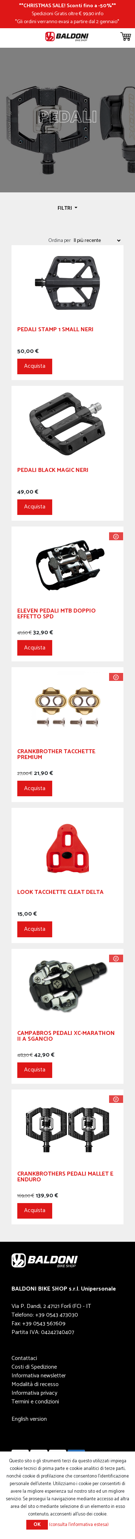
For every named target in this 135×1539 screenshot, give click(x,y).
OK (37, 1525)
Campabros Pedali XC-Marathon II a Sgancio (66, 1037)
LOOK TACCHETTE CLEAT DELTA (60, 893)
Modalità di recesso (35, 1384)
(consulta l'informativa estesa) (79, 1524)
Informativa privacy (34, 1393)
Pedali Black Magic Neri (53, 471)
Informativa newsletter (39, 1376)
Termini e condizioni (35, 1402)
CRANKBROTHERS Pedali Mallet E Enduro (65, 1178)
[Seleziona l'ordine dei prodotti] (97, 240)
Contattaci (24, 1358)
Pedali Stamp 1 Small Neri (55, 330)
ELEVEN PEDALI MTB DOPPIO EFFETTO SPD (56, 615)
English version (29, 1419)
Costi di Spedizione (34, 1367)
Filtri (65, 208)
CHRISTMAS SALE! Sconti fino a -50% (67, 5)
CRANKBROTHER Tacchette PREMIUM (56, 755)
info (99, 13)
